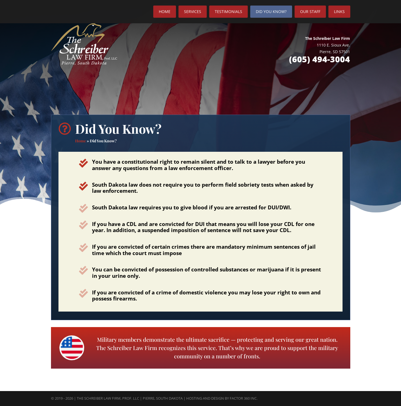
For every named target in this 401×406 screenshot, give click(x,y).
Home (164, 11)
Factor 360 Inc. (243, 398)
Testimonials (228, 11)
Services (192, 11)
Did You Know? (271, 11)
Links (339, 11)
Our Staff (310, 11)
